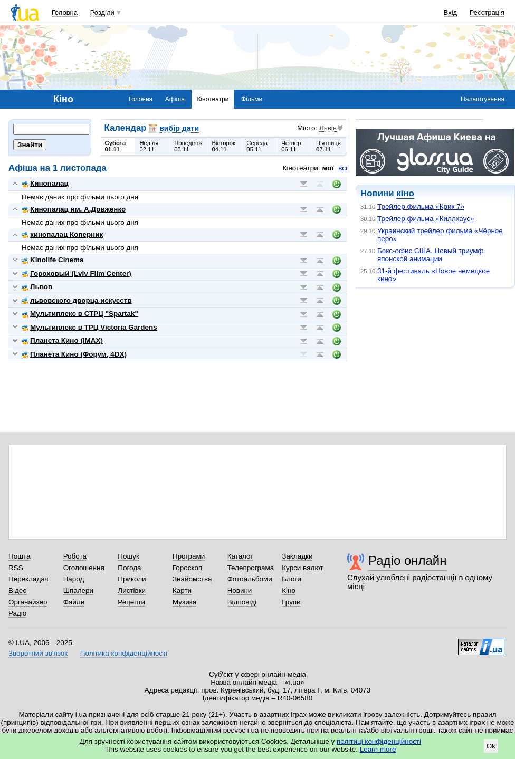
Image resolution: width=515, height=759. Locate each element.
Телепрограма (250, 568)
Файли (74, 602)
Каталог (240, 556)
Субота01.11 (115, 146)
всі (342, 168)
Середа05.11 (257, 146)
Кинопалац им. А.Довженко (74, 209)
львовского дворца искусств (77, 300)
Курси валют (302, 568)
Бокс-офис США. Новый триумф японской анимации (430, 255)
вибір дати (179, 128)
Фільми (251, 99)
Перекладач (28, 579)
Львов (37, 287)
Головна (65, 12)
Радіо (17, 613)
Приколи (132, 579)
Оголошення (83, 568)
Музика (184, 602)
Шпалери (78, 590)
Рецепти (131, 602)
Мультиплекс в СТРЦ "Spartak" (80, 314)
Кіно (288, 590)
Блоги (291, 579)
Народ (73, 579)
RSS (15, 568)
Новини (239, 590)
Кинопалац (45, 183)
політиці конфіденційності (379, 741)
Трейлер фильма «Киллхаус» (425, 219)
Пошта (19, 556)
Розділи (102, 12)
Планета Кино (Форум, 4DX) (74, 354)
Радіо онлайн (407, 560)
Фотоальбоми (249, 579)
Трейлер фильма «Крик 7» (420, 206)
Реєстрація (487, 12)
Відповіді (242, 602)
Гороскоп (187, 568)
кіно (405, 193)
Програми (189, 556)
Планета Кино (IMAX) (62, 340)
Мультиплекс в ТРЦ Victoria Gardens (89, 327)
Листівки (132, 590)
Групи (291, 602)
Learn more (378, 749)
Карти (182, 590)
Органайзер (27, 602)
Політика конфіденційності (123, 653)
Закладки (297, 556)
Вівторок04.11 (223, 146)
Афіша (175, 99)
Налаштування (482, 99)
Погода (129, 568)
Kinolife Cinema (53, 260)
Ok (491, 746)
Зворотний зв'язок (38, 653)
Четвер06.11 (291, 146)
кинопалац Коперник (62, 234)
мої (328, 168)
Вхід (450, 12)
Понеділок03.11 (188, 146)
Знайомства (192, 579)
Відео (17, 590)
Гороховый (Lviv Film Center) (76, 273)
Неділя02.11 (148, 146)
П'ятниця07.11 (328, 146)
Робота (75, 556)
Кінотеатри (212, 99)
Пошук (128, 556)
